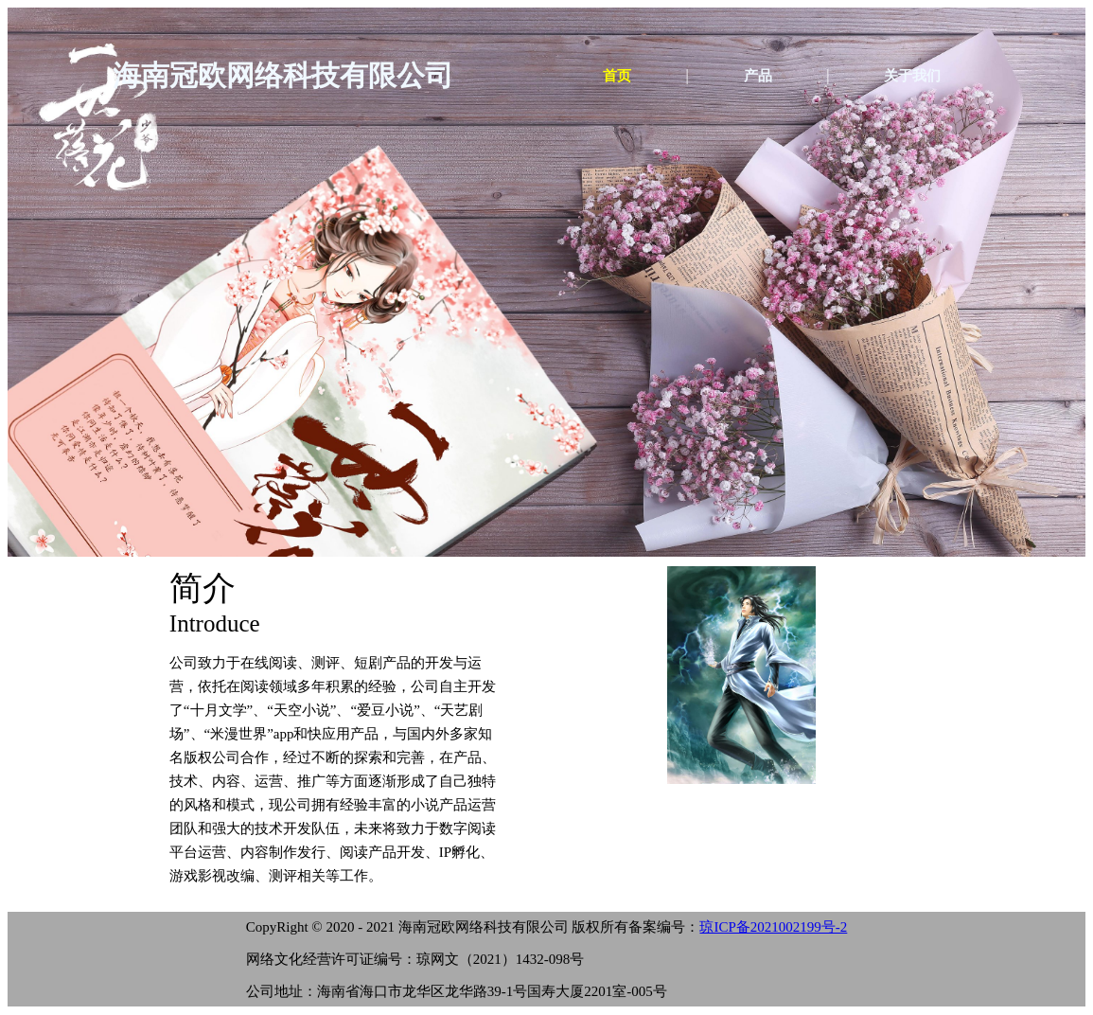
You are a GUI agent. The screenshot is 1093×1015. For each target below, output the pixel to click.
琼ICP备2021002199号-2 (773, 927)
